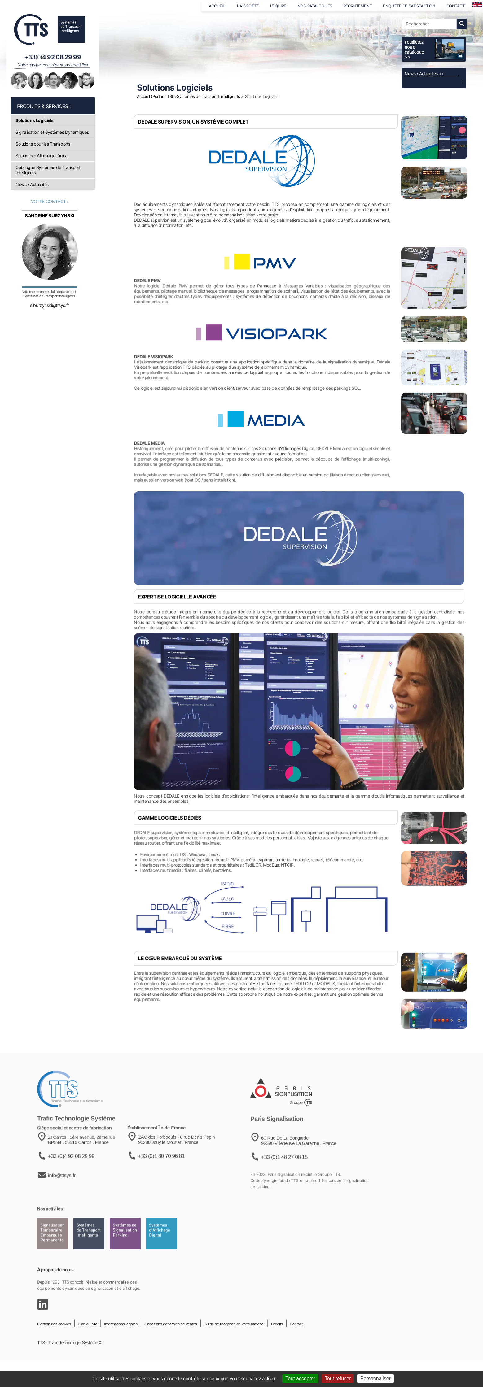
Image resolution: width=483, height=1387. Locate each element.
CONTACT (455, 5)
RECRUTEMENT (357, 5)
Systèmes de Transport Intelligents (208, 96)
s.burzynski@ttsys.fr (49, 313)
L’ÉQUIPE (278, 5)
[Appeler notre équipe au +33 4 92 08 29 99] (52, 57)
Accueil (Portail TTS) (155, 96)
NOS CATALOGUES (314, 5)
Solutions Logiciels (34, 120)
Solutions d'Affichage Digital (41, 155)
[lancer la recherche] (462, 24)
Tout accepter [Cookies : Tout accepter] (300, 1378)
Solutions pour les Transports (42, 143)
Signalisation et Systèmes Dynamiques (52, 132)
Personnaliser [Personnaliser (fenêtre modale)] (375, 1378)
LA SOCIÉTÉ (248, 5)
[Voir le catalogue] (434, 49)
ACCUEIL (217, 5)
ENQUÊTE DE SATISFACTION (409, 5)
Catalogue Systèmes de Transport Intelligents (48, 170)
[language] (477, 4)
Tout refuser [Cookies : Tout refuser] (338, 1378)
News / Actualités (32, 184)
